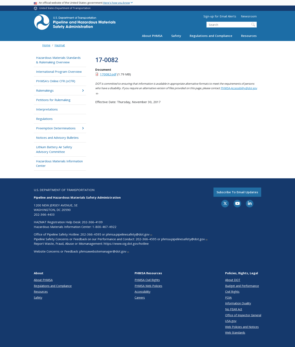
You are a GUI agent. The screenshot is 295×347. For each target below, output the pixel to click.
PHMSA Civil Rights (147, 280)
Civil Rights (232, 292)
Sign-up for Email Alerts (219, 16)
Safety (176, 36)
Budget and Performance (242, 286)
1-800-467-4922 (104, 227)
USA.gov (230, 321)
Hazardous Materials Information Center (59, 163)
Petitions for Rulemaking (53, 100)
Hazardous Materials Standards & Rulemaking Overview (58, 60)
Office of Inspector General (243, 315)
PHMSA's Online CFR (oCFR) (55, 81)
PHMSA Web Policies (148, 286)
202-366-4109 (92, 222)
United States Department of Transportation (65, 8)
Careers (140, 297)
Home (46, 45)
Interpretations (47, 109)
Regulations (44, 119)
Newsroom (249, 16)
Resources (249, 36)
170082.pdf (108, 74)
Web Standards (235, 332)
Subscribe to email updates (237, 192)
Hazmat (59, 45)
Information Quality (238, 303)
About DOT (232, 280)
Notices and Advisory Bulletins (57, 137)
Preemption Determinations (60, 128)
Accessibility (142, 292)
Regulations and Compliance (211, 36)
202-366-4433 (44, 214)
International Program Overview (59, 71)
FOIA (228, 297)
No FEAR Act (233, 309)
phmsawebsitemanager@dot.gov (104, 251)
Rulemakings (60, 90)
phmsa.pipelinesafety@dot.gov (129, 234)
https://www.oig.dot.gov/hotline (126, 243)
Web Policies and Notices (242, 327)
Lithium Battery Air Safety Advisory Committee (54, 149)
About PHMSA (152, 36)
